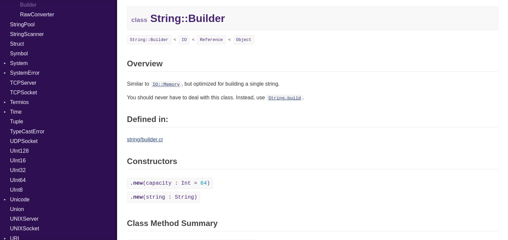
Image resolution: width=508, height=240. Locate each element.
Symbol (19, 53)
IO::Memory (166, 84)
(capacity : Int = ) (170, 183)
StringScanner (27, 34)
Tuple (16, 121)
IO (183, 39)
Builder (28, 5)
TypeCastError (27, 131)
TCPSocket (23, 92)
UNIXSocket (24, 228)
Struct (17, 44)
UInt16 (18, 160)
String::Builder (149, 39)
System (19, 63)
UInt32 (18, 170)
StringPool (22, 24)
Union (17, 209)
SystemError (25, 73)
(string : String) (163, 197)
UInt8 (16, 190)
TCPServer (23, 83)
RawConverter (37, 14)
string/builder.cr (145, 139)
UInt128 (19, 151)
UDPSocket (24, 141)
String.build (284, 98)
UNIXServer (24, 219)
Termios (19, 102)
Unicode (20, 199)
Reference (211, 39)
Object (243, 39)
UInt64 (18, 180)
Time (16, 112)
